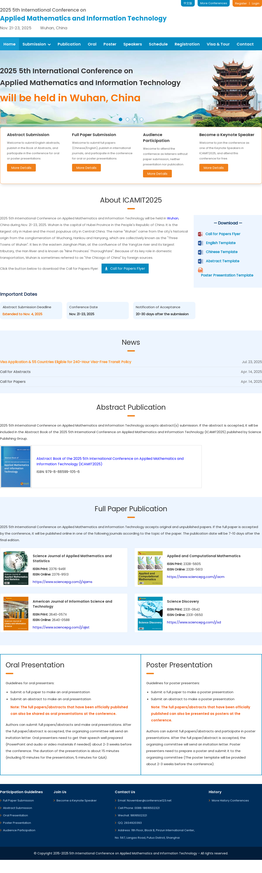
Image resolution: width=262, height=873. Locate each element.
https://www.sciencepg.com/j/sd (194, 622)
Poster (109, 44)
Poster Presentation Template (227, 275)
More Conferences (213, 3)
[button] (120, 119)
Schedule (158, 44)
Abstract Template (222, 261)
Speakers (132, 44)
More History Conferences (230, 800)
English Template (221, 242)
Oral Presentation (15, 815)
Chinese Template (222, 251)
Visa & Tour (218, 44)
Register (241, 3)
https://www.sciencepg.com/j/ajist (61, 627)
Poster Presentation (17, 823)
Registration (187, 44)
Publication (69, 44)
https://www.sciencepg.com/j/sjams (62, 581)
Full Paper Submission (18, 800)
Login (255, 3)
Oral (92, 44)
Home (9, 44)
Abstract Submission (17, 808)
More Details (21, 167)
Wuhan (172, 218)
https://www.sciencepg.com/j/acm (195, 576)
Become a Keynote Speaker (77, 800)
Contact (245, 44)
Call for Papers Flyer (222, 233)
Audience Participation (19, 830)
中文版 (188, 3)
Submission (36, 44)
